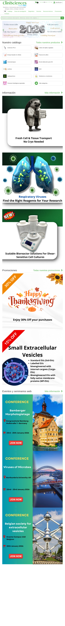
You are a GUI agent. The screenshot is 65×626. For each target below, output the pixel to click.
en (42, 2)
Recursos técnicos (48, 11)
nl (51, 2)
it (48, 2)
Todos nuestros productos (49, 42)
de (46, 2)
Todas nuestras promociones (48, 270)
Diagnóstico (31, 11)
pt (49, 2)
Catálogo (10, 11)
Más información (54, 93)
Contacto (6, 13)
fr (40, 2)
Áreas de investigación (20, 11)
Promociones (58, 11)
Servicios (38, 11)
